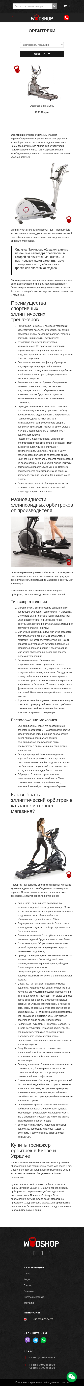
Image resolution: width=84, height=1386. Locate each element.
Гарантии (29, 1291)
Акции (27, 1279)
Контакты (29, 1303)
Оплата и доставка (34, 1297)
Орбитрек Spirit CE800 (42, 105)
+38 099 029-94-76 (43, 1319)
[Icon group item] (34, 1253)
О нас (27, 1273)
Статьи (27, 1285)
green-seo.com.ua (59, 1382)
